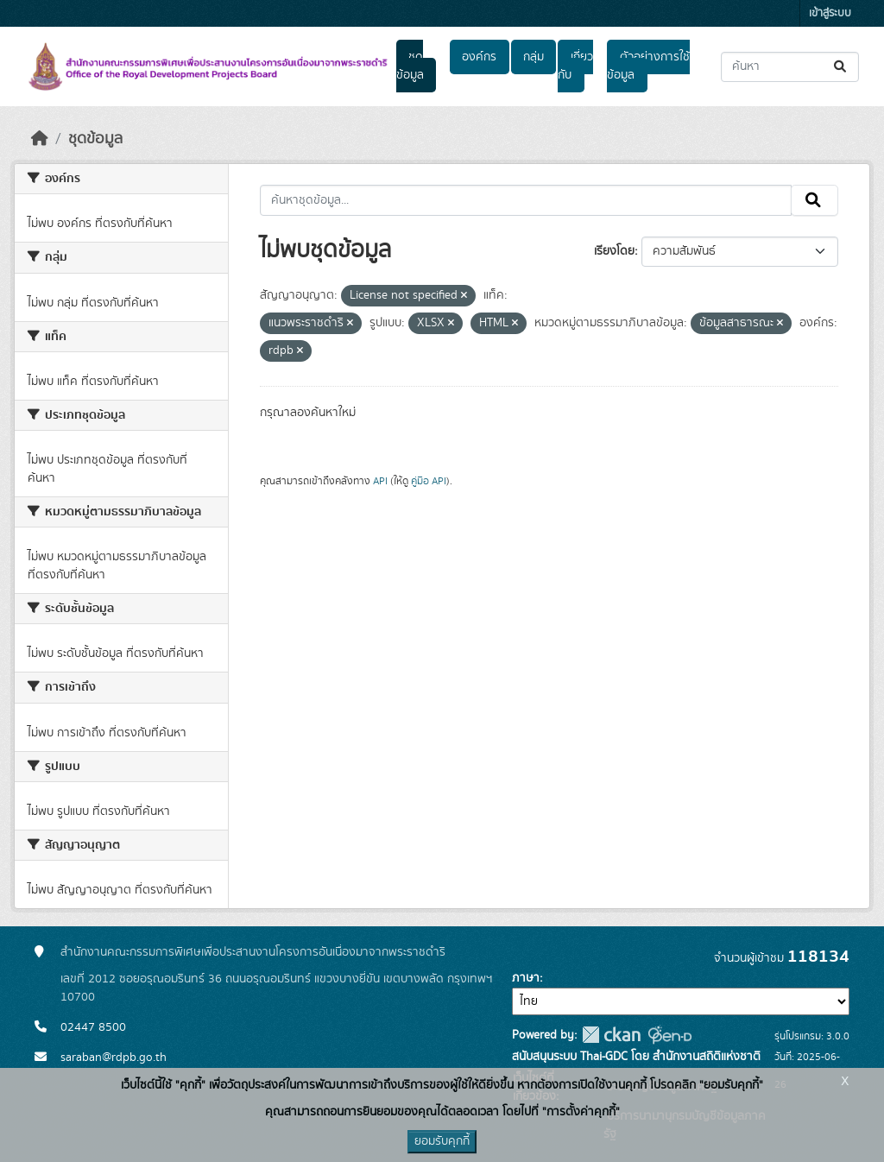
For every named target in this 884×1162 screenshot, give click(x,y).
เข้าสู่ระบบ (830, 13)
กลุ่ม (533, 57)
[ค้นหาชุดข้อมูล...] (790, 67)
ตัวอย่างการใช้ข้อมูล (648, 66)
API (380, 481)
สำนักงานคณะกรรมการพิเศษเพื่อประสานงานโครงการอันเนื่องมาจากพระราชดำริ (252, 952)
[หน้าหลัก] (39, 139)
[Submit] (841, 67)
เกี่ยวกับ (575, 66)
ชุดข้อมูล (410, 66)
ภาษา (526, 978)
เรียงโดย (614, 251)
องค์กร (479, 57)
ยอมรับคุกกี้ (442, 1141)
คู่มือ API (428, 481)
